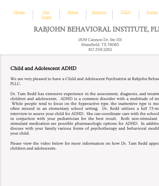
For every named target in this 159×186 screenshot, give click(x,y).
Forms (152, 12)
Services (99, 12)
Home (19, 12)
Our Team (46, 14)
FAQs (126, 12)
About (72, 12)
